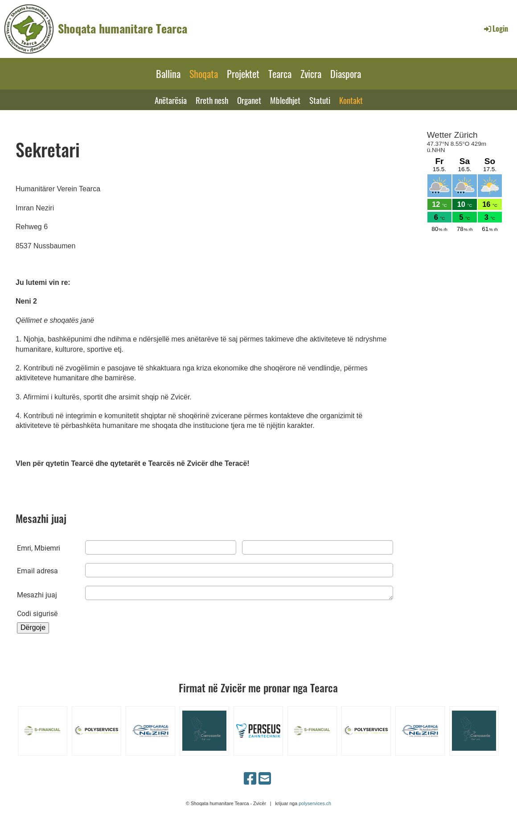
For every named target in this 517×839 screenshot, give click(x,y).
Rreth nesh (212, 100)
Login (495, 28)
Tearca (279, 73)
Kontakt (351, 100)
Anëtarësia (171, 100)
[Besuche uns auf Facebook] (250, 778)
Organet (249, 100)
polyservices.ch (315, 803)
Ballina (168, 73)
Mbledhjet (285, 100)
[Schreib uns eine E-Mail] (264, 778)
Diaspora (345, 73)
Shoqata (203, 73)
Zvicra (310, 73)
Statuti (319, 100)
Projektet (243, 73)
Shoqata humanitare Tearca (122, 29)
